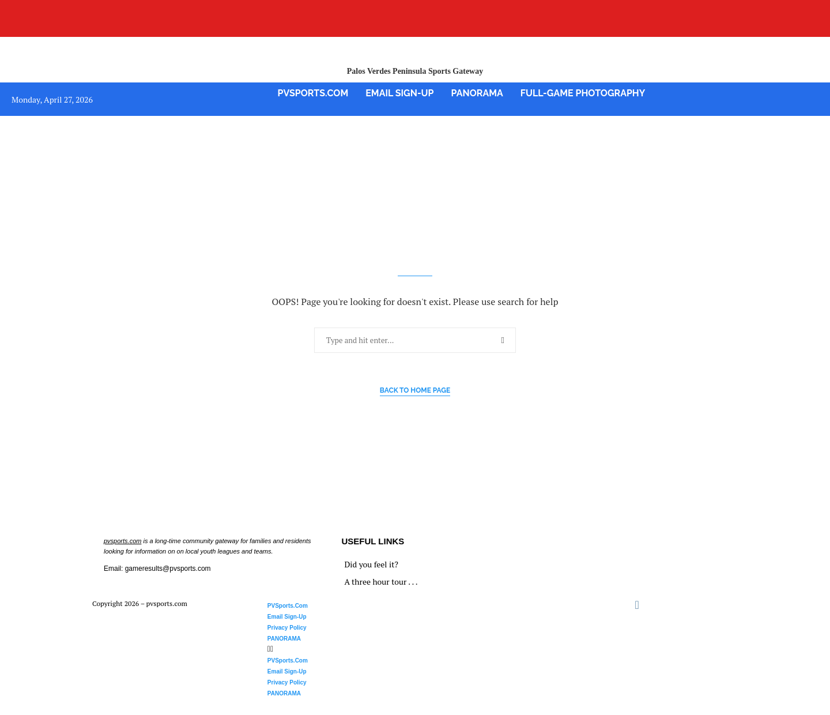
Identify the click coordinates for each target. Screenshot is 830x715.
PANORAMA (477, 93)
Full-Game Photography (583, 93)
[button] (406, 648)
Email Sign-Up (399, 93)
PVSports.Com (313, 93)
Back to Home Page (415, 390)
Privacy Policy (287, 627)
